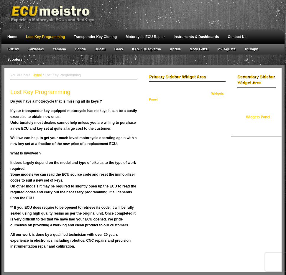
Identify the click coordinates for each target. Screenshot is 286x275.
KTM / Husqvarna (146, 49)
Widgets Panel (258, 117)
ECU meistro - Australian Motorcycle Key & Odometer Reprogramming (140, 14)
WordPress (171, 260)
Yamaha (59, 49)
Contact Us (237, 37)
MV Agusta (226, 49)
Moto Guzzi (199, 49)
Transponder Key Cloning (95, 37)
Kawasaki (36, 49)
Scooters (14, 59)
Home (12, 37)
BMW (118, 49)
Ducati (100, 49)
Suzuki (13, 49)
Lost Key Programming (45, 37)
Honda (80, 49)
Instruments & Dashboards (196, 37)
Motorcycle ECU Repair (145, 37)
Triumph (251, 49)
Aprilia (175, 49)
